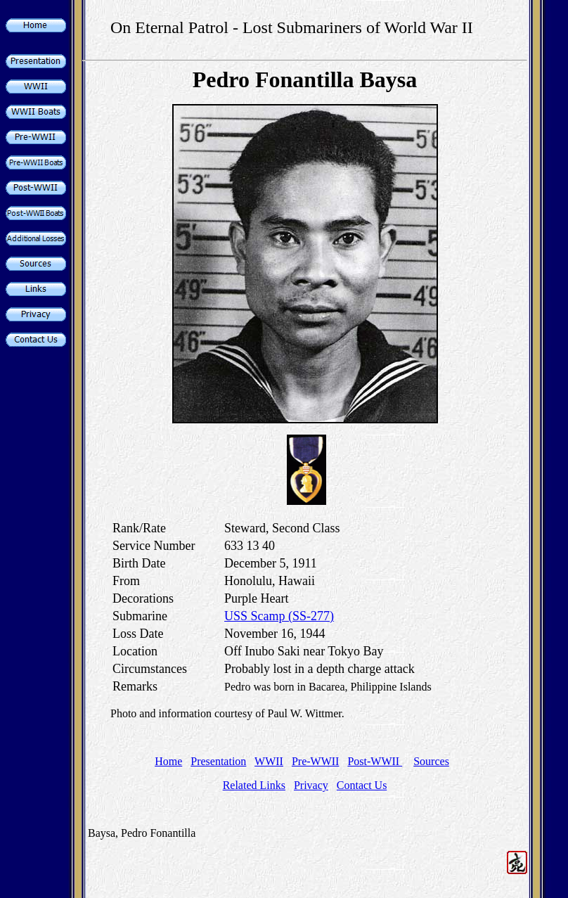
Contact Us (362, 785)
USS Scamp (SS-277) (279, 616)
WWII (268, 761)
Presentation (218, 761)
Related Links (254, 785)
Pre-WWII (316, 761)
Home (168, 761)
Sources (431, 761)
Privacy (311, 785)
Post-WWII (374, 761)
